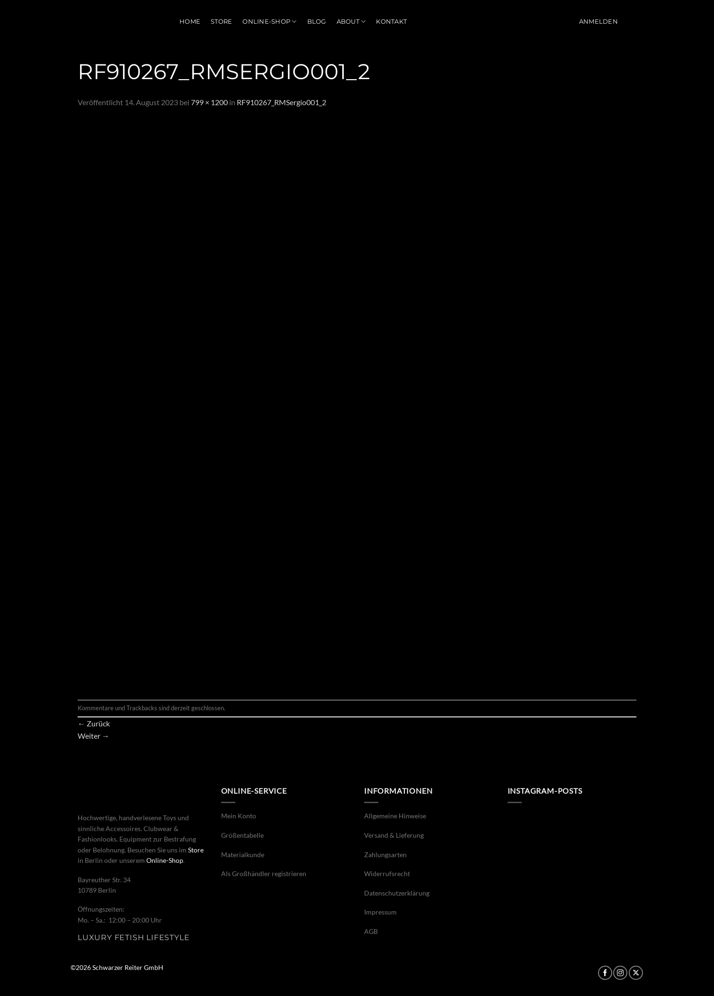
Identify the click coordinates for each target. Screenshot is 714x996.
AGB (371, 931)
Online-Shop (269, 21)
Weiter (93, 735)
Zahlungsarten (385, 855)
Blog (316, 21)
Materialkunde (242, 855)
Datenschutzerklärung (396, 893)
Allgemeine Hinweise (395, 816)
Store (221, 21)
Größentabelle (242, 835)
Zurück (94, 723)
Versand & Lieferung (394, 835)
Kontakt (391, 21)
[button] (598, 21)
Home (189, 21)
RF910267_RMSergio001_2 (281, 102)
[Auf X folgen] (636, 973)
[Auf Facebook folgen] (605, 973)
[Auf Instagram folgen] (620, 973)
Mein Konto (238, 816)
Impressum (380, 912)
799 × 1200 (209, 102)
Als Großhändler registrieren (263, 873)
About (351, 21)
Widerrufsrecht (387, 873)
